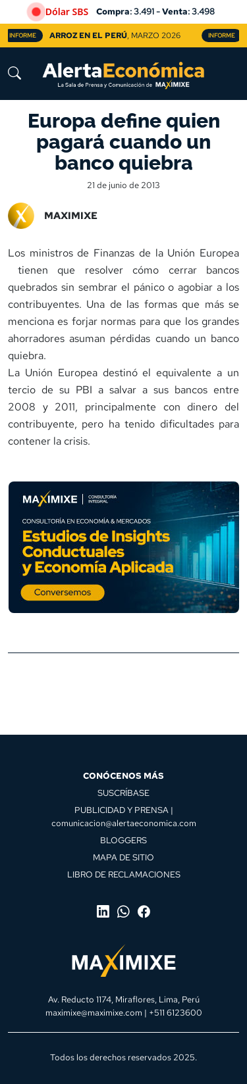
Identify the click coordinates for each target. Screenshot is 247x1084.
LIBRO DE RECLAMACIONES (123, 874)
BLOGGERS (123, 840)
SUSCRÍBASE (123, 793)
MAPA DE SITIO (123, 857)
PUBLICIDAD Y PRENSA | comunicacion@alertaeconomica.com (123, 816)
